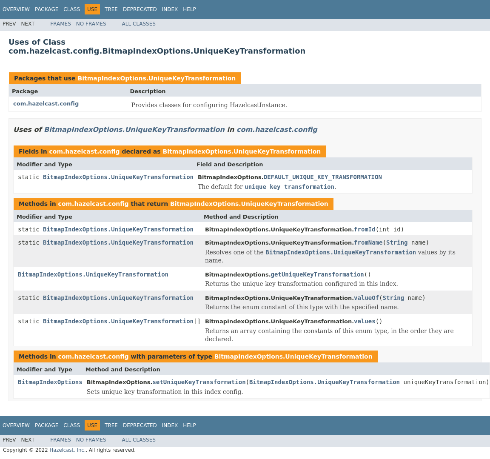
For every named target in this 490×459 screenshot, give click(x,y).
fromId (365, 229)
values (365, 321)
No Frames (91, 24)
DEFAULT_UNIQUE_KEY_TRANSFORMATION (323, 177)
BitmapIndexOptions (50, 382)
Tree (111, 9)
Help (189, 9)
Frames (60, 24)
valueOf (366, 297)
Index (170, 9)
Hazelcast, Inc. (67, 450)
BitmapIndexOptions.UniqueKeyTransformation (156, 78)
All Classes (139, 24)
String (397, 242)
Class (71, 9)
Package (46, 9)
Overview (16, 9)
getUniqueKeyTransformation (317, 274)
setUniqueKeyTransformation (198, 382)
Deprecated (140, 9)
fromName (368, 242)
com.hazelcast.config (46, 103)
